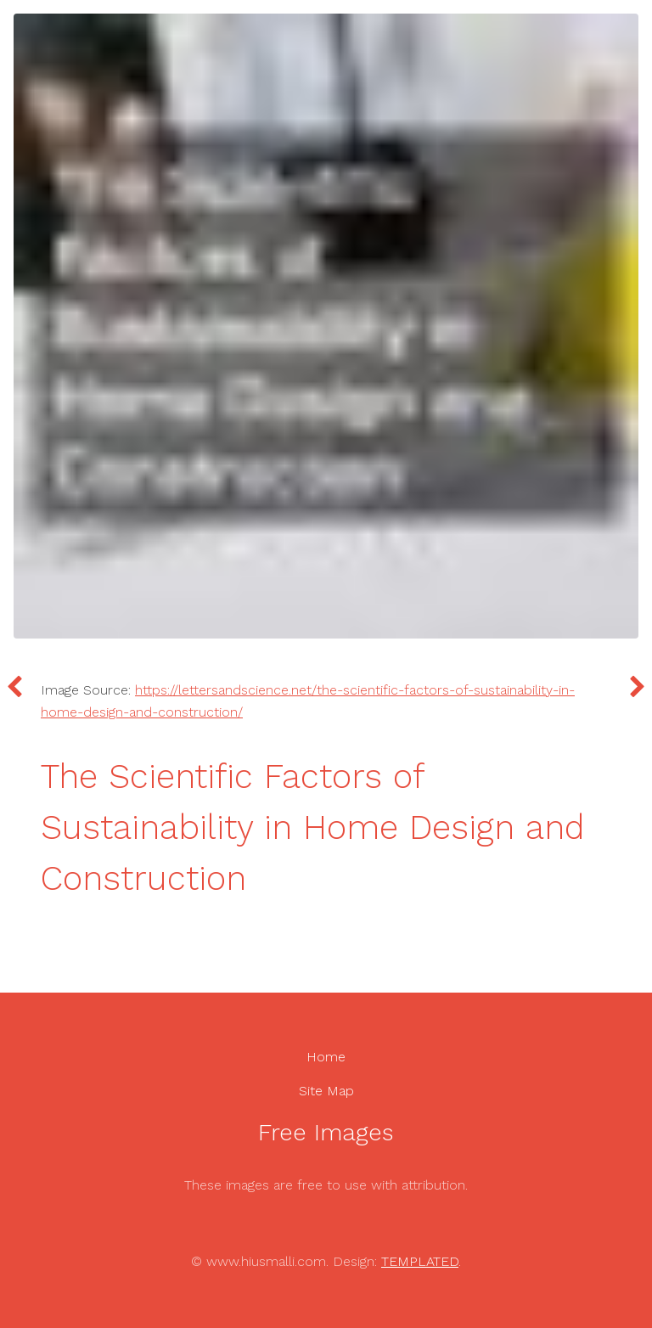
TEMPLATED (419, 1261)
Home (326, 1057)
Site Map (326, 1091)
